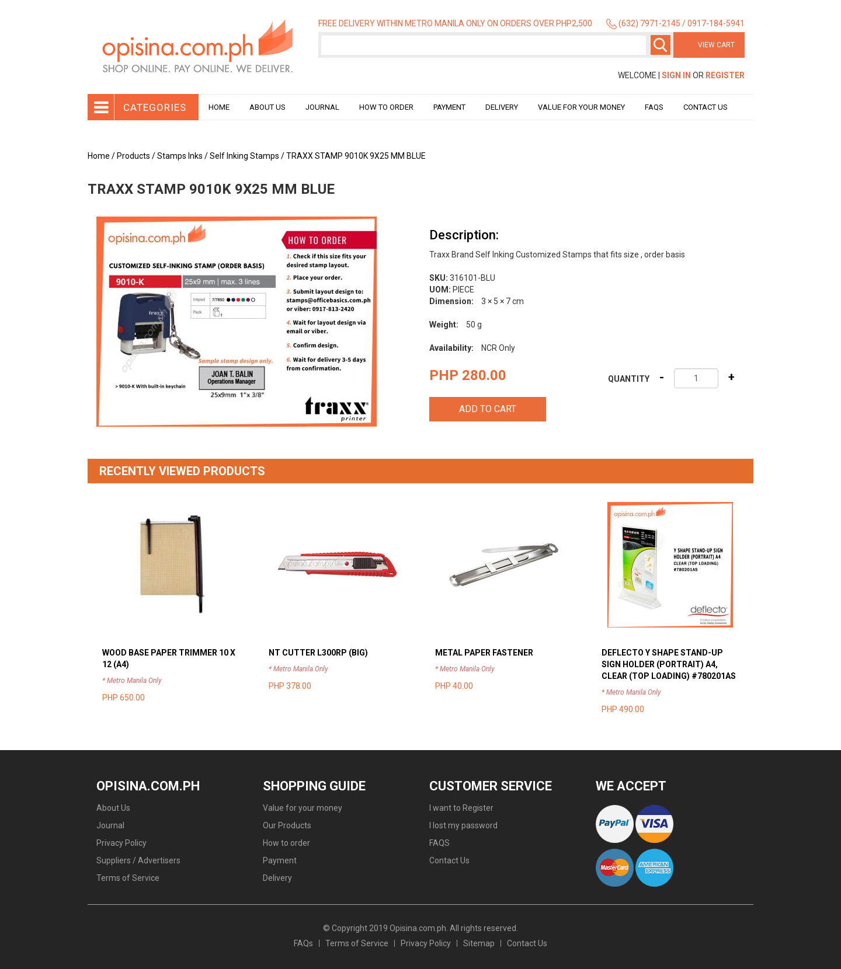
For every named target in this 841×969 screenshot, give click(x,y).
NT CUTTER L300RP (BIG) (318, 652)
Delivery (501, 107)
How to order (386, 107)
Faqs (654, 107)
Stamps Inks (180, 156)
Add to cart (487, 408)
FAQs (303, 943)
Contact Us (705, 107)
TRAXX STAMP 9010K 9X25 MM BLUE (356, 156)
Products (133, 156)
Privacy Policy (121, 843)
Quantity (628, 379)
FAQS (439, 843)
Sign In (676, 75)
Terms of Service (127, 878)
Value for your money (581, 107)
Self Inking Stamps (244, 156)
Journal (322, 107)
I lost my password (463, 825)
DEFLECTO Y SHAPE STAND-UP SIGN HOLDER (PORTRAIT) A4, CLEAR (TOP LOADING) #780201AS (669, 664)
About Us (267, 107)
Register (725, 75)
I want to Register (461, 808)
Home (219, 107)
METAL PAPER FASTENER (484, 652)
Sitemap (479, 943)
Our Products (287, 825)
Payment (449, 107)
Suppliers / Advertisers (138, 860)
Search (660, 45)
